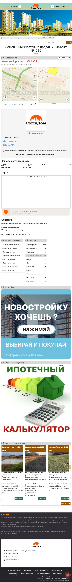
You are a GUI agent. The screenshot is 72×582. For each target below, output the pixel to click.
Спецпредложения (49, 576)
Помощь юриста (13, 573)
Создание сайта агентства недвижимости (57, 578)
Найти (69, 42)
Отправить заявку (36, 133)
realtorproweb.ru (64, 580)
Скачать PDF (8, 145)
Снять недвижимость (22, 576)
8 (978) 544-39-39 (13, 6)
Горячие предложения (14, 570)
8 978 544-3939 (9, 141)
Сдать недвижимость (43, 573)
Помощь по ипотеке (57, 570)
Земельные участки (11, 38)
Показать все (65, 503)
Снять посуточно (36, 576)
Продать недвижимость (27, 573)
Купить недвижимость (41, 570)
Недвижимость (28, 570)
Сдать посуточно (57, 573)
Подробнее (18, 498)
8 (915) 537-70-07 (58, 6)
